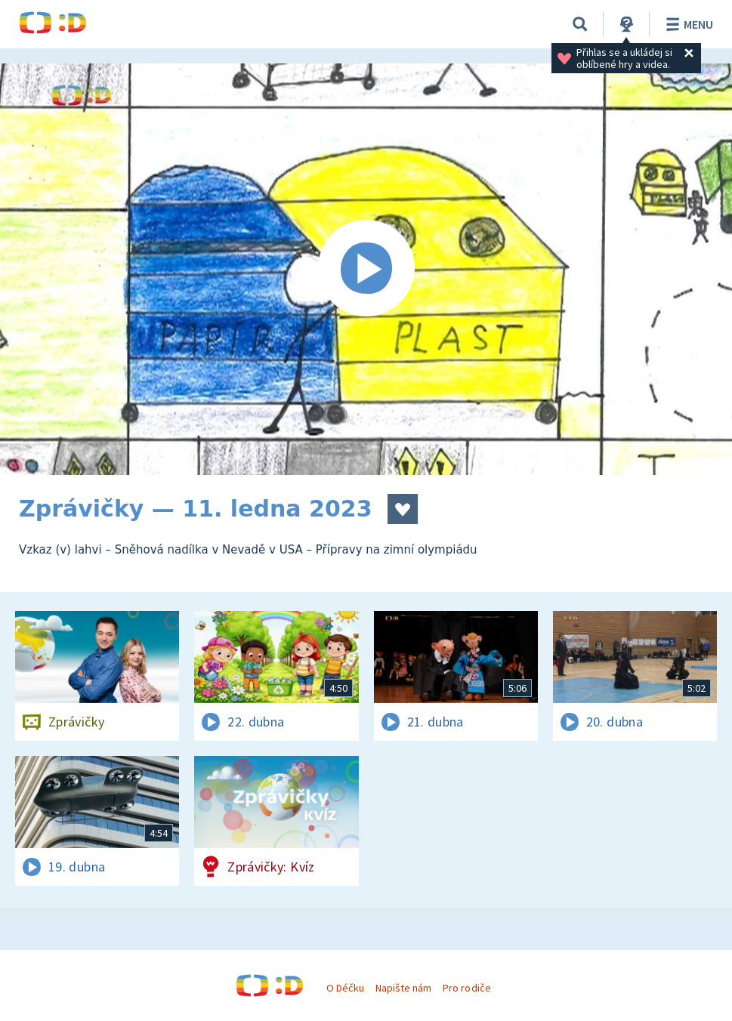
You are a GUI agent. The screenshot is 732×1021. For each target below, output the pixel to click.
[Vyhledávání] (580, 24)
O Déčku (345, 988)
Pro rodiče (466, 988)
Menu (687, 24)
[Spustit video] (366, 269)
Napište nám (403, 988)
